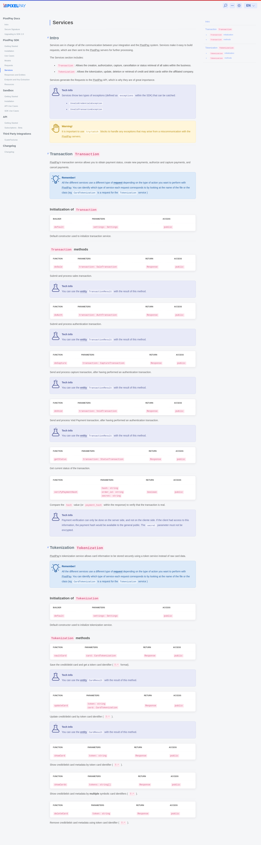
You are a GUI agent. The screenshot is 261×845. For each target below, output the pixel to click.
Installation (9, 51)
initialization (221, 35)
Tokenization (219, 48)
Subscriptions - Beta (13, 128)
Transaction (218, 29)
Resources (9, 84)
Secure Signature (12, 29)
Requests (8, 65)
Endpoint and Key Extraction (17, 80)
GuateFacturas (11, 140)
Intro (6, 24)
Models (7, 61)
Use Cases (9, 56)
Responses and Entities (14, 75)
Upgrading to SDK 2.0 (14, 34)
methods (220, 39)
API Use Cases (11, 106)
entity (83, 291)
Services (8, 70)
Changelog (9, 152)
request (118, 182)
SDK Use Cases (11, 111)
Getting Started (11, 46)
